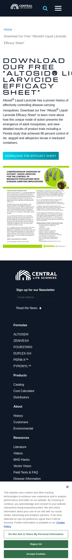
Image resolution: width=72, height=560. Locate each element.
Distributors (21, 397)
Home (8, 29)
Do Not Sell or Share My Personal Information (36, 534)
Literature (19, 447)
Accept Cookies (36, 553)
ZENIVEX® (21, 340)
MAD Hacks (21, 459)
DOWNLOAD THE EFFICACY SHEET (30, 155)
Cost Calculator (23, 391)
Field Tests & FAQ (25, 472)
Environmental (23, 428)
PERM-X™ (20, 359)
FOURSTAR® (22, 347)
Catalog (18, 384)
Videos (18, 453)
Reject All (36, 544)
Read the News (26, 308)
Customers (20, 422)
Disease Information (27, 478)
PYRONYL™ (22, 366)
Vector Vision (22, 466)
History (18, 415)
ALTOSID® (21, 334)
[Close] (67, 487)
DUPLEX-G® (22, 353)
